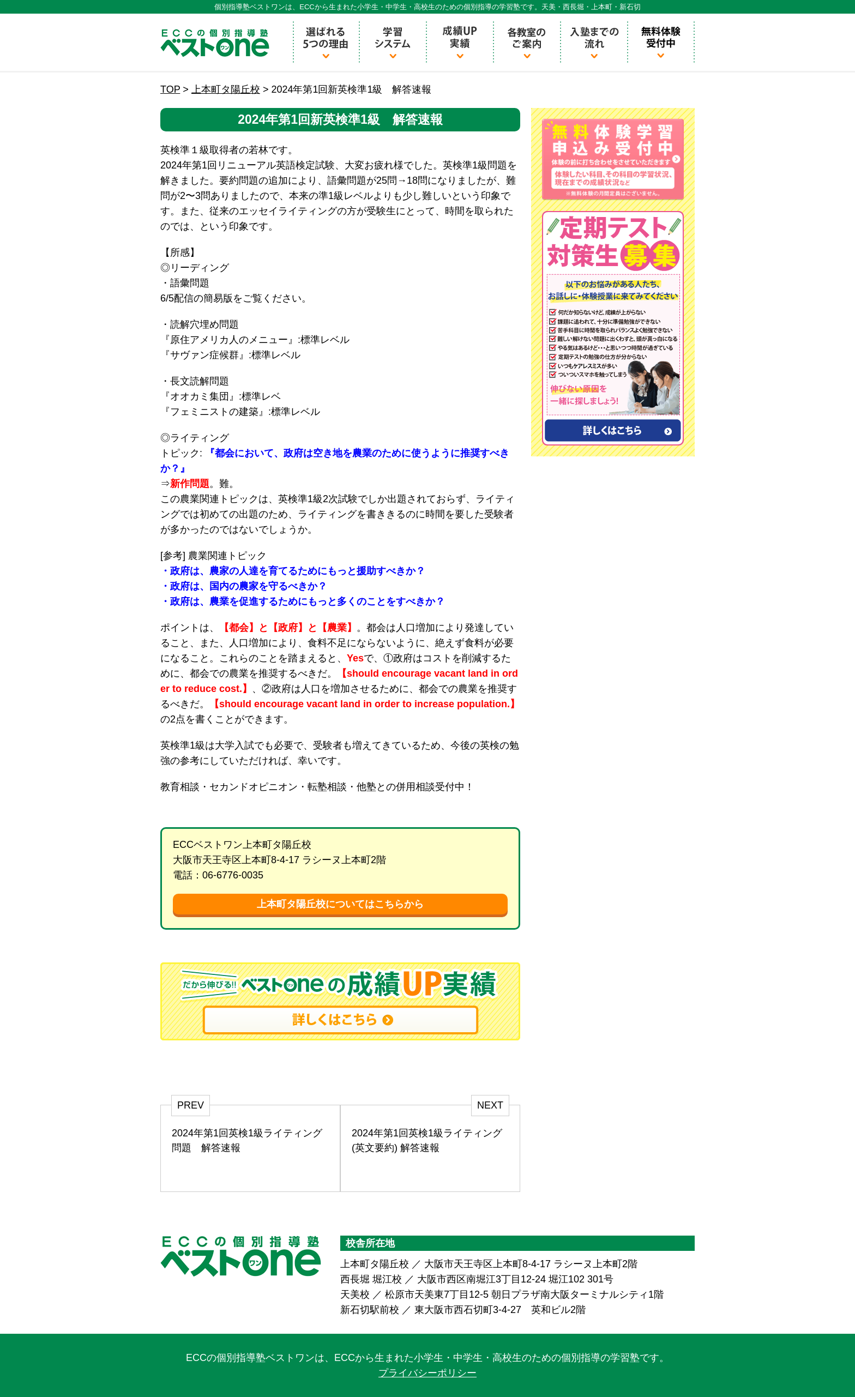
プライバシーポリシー (427, 1373)
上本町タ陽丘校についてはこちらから (340, 904)
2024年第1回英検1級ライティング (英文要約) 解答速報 (427, 1140)
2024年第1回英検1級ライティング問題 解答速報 (247, 1140)
